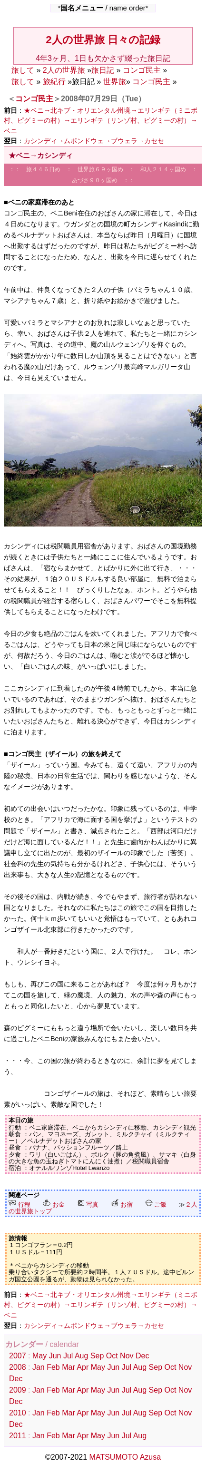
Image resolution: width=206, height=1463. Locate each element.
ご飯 (156, 1204)
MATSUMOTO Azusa (125, 1457)
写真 (88, 1204)
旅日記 (102, 70)
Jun (55, 1356)
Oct (112, 1356)
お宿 (122, 1204)
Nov (126, 1356)
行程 (19, 1204)
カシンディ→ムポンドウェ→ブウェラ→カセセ (94, 141)
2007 (17, 1356)
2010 (17, 1413)
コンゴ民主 (142, 70)
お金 (54, 1204)
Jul (68, 1356)
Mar (68, 1367)
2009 (17, 1390)
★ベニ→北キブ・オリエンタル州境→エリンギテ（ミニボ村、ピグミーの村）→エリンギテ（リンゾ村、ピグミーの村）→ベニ (100, 121)
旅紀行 (54, 82)
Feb (53, 1367)
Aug (81, 1356)
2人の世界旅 (64, 70)
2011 (17, 1436)
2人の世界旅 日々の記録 (103, 40)
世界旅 (114, 82)
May (39, 1356)
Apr (82, 1367)
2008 (17, 1367)
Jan (38, 1367)
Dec (142, 1356)
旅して (22, 70)
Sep (97, 1356)
